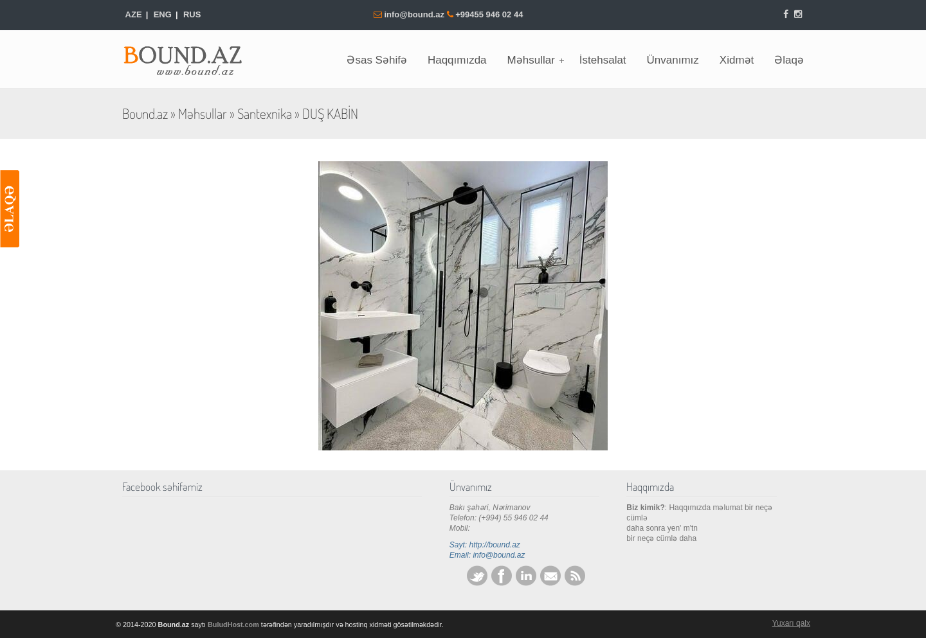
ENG (163, 14)
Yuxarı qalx (791, 623)
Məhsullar (202, 113)
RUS (192, 14)
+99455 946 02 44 (489, 14)
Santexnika (264, 113)
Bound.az (189, 56)
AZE (133, 14)
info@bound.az (415, 14)
